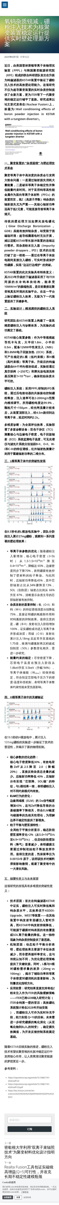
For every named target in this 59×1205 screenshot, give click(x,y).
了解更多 (25, 1192)
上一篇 (7, 1142)
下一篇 (7, 1162)
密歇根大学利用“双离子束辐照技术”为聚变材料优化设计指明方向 (29, 1152)
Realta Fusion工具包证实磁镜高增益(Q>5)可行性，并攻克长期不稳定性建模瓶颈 (28, 1172)
